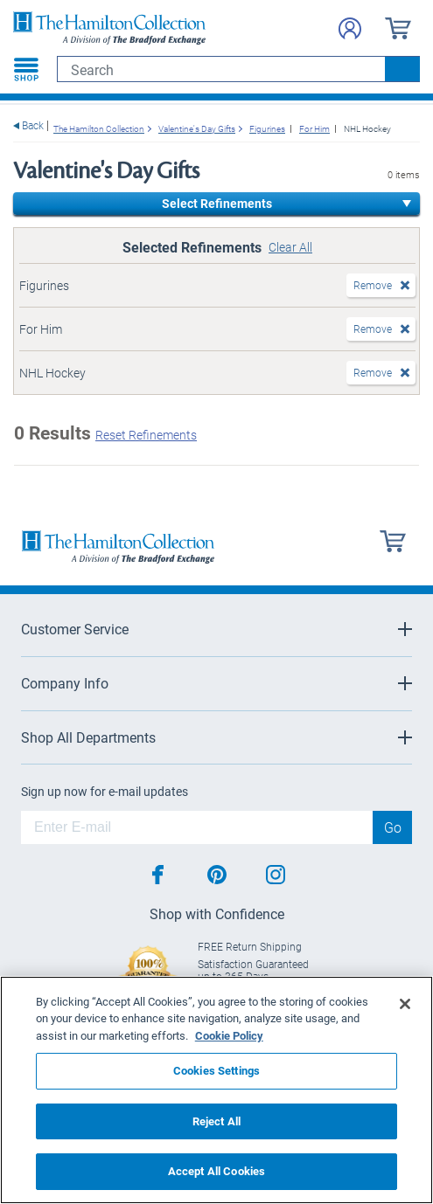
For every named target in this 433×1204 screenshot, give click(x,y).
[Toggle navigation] (26, 69)
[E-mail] (197, 827)
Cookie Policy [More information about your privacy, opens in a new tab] (229, 1035)
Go (393, 827)
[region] (216, 1090)
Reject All (216, 1121)
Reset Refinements (146, 434)
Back (33, 125)
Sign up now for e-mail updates (104, 791)
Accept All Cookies (216, 1171)
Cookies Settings (216, 1070)
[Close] (405, 1004)
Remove (372, 285)
